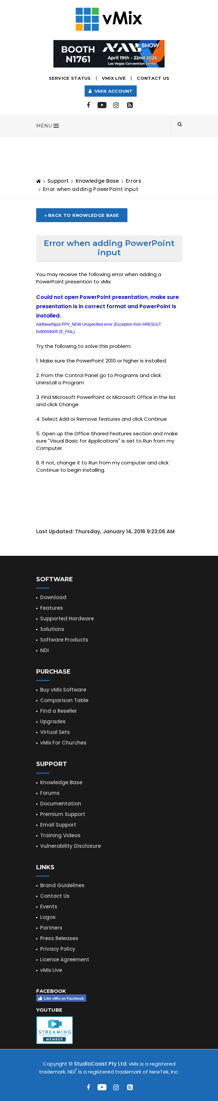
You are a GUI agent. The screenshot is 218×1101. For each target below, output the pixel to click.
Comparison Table (64, 700)
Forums (50, 793)
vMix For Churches (63, 742)
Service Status (70, 78)
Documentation (60, 803)
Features (51, 607)
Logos (48, 917)
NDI (44, 650)
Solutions (52, 629)
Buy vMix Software (63, 689)
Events (48, 906)
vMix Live (51, 970)
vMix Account (111, 91)
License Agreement (64, 959)
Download (53, 597)
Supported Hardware (67, 618)
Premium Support (62, 814)
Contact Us (153, 78)
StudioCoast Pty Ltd (100, 1063)
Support (58, 180)
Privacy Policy (57, 948)
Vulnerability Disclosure (70, 845)
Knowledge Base (97, 180)
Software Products (64, 639)
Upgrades (53, 721)
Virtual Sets (55, 732)
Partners (51, 927)
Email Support (58, 824)
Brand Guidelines (62, 885)
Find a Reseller (58, 710)
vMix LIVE (114, 78)
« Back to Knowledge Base (81, 215)
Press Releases (59, 938)
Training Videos (60, 835)
